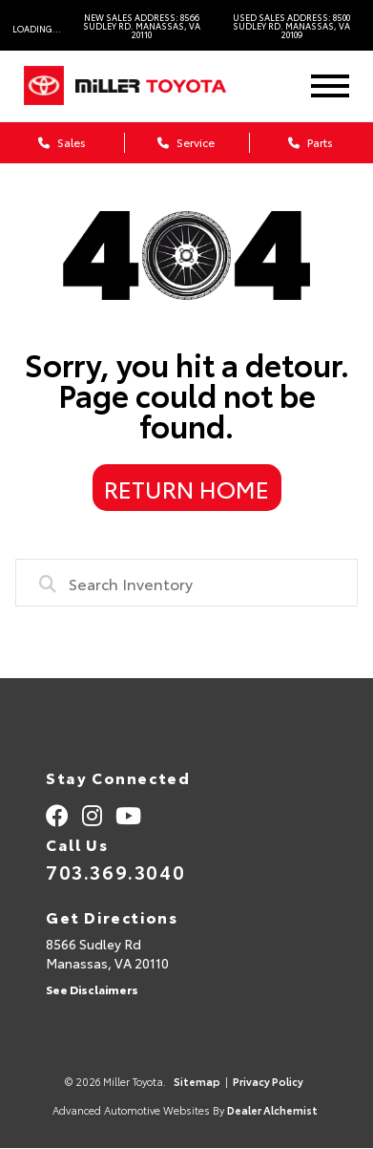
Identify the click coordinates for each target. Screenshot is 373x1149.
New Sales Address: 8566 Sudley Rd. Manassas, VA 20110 (141, 25)
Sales (62, 142)
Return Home (186, 488)
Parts (310, 142)
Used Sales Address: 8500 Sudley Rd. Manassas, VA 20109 (291, 25)
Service (186, 142)
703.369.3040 (115, 871)
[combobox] (187, 582)
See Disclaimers (92, 989)
